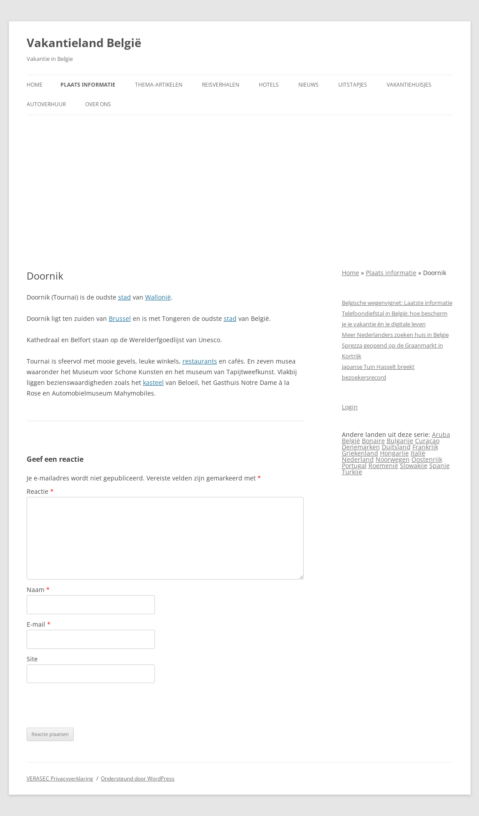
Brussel (120, 318)
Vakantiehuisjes (409, 84)
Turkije (352, 472)
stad (124, 297)
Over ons (98, 104)
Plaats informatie (87, 84)
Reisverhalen (220, 84)
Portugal (354, 465)
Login (350, 407)
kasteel (153, 382)
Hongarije (394, 453)
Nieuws (308, 84)
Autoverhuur (46, 104)
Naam (38, 589)
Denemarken (361, 447)
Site (32, 659)
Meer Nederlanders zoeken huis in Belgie (395, 335)
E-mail (39, 624)
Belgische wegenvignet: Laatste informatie (397, 303)
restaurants (199, 361)
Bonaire (373, 440)
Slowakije (414, 465)
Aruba (441, 434)
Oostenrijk (427, 459)
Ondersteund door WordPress (137, 778)
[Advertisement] (240, 192)
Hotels (269, 84)
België (351, 440)
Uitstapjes (352, 84)
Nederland (358, 459)
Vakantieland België (84, 43)
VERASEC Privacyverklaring (60, 778)
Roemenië (383, 465)
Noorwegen (393, 459)
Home (35, 84)
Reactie (40, 491)
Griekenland (360, 453)
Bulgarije (400, 440)
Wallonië (158, 297)
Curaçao (427, 440)
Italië (418, 453)
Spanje (439, 465)
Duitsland (396, 447)
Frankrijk (425, 447)
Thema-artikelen (158, 84)
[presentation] (94, 705)
